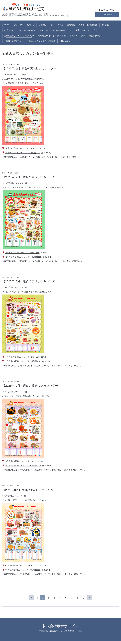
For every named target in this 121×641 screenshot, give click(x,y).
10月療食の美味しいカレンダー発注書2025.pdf (24, 466)
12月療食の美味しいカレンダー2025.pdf (22, 253)
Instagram (44, 30)
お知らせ (31, 25)
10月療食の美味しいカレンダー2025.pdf (22, 461)
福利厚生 (105, 25)
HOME (7, 25)
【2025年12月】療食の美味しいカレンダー (30, 177)
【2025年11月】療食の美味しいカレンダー (30, 281)
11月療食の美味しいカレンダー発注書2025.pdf (24, 361)
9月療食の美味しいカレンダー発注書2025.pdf (24, 570)
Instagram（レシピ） (27, 30)
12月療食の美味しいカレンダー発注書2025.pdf (24, 257)
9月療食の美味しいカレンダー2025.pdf (21, 566)
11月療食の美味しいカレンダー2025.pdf (22, 357)
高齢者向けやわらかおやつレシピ (52, 36)
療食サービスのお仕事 (88, 25)
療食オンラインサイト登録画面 (42, 41)
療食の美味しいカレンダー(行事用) (19, 36)
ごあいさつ (18, 25)
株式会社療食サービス (60, 626)
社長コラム (9, 30)
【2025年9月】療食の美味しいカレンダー (29, 490)
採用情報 (71, 25)
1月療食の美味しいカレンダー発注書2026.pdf (24, 153)
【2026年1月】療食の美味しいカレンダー (29, 68)
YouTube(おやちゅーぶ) (62, 30)
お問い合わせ (107, 14)
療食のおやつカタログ (85, 30)
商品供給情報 (94, 36)
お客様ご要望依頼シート (14, 41)
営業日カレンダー (77, 36)
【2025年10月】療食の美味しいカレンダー (30, 385)
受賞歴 (60, 25)
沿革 (52, 25)
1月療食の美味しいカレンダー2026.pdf (21, 148)
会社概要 (42, 25)
